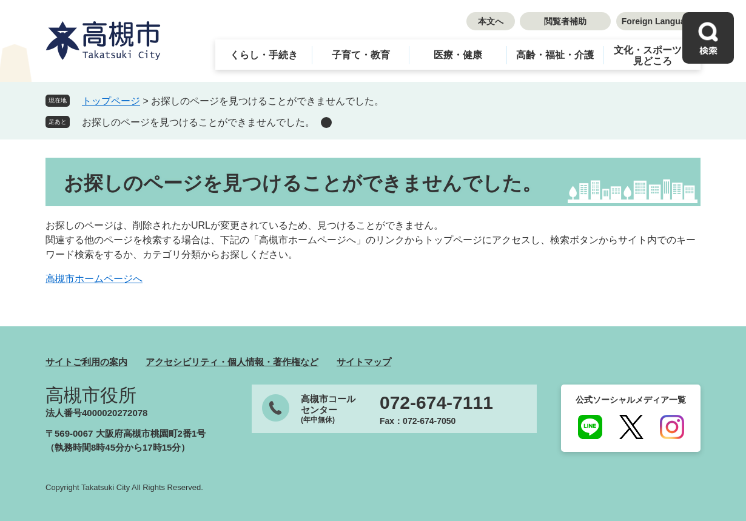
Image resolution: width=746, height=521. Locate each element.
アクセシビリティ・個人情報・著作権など (232, 362)
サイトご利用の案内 (86, 362)
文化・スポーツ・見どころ (652, 55)
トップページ (111, 101)
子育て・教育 (361, 55)
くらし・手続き (264, 55)
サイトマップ (364, 362)
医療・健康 (458, 55)
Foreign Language (658, 21)
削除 (326, 122)
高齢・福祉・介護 (555, 55)
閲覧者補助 (565, 21)
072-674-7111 (436, 403)
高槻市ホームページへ (94, 279)
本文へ (490, 21)
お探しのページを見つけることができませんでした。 (198, 122)
